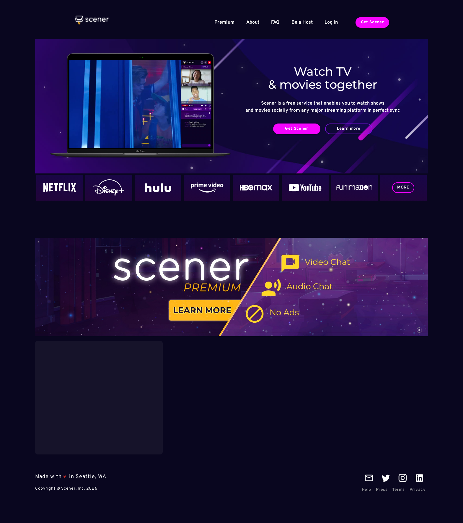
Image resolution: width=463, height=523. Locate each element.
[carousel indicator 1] (419, 330)
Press (382, 489)
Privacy (418, 489)
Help (366, 489)
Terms (398, 489)
